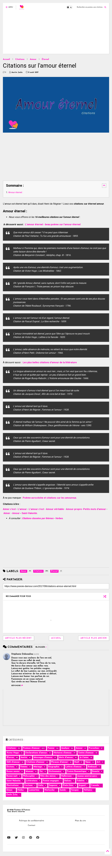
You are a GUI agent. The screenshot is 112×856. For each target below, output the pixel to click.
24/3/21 (36, 654)
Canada (95, 785)
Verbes (59, 518)
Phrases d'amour (59, 762)
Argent (82, 785)
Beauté (95, 771)
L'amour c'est (36, 509)
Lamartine (34, 790)
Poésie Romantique (76, 771)
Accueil (6, 59)
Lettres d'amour (73, 767)
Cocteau (28, 785)
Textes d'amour (86, 753)
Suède (63, 790)
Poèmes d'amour (31, 748)
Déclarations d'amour (36, 753)
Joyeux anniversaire (87, 776)
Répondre (17, 685)
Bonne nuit (12, 776)
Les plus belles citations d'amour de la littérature (50, 362)
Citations (19, 59)
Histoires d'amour (63, 753)
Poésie (51, 748)
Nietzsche (49, 790)
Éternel (45, 59)
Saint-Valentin (29, 513)
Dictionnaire (55, 771)
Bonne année (13, 771)
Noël (76, 762)
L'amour (22, 509)
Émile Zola (12, 795)
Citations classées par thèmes (37, 518)
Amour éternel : (15, 192)
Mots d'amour (66, 757)
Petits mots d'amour (94, 509)
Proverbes (94, 748)
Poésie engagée (51, 781)
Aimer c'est (9, 509)
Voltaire (88, 790)
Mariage (37, 767)
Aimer (7, 513)
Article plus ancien (94, 638)
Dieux (9, 790)
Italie (40, 785)
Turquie (75, 790)
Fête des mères (47, 776)
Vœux (87, 762)
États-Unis (68, 785)
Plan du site (80, 821)
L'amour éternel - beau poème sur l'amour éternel (53, 224)
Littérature (31, 781)
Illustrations (12, 785)
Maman (29, 771)
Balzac (67, 781)
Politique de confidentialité (31, 821)
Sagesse (53, 785)
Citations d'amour (35, 762)
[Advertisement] (56, 33)
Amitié (24, 757)
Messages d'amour (43, 757)
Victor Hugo (13, 753)
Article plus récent (18, 638)
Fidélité (80, 781)
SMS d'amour (13, 762)
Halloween (66, 776)
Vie (41, 771)
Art (98, 762)
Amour (33, 59)
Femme (23, 767)
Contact (31, 825)
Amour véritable (55, 509)
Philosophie (29, 776)
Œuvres (10, 757)
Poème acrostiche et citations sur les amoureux (49, 497)
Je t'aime (84, 757)
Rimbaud (92, 767)
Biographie (53, 767)
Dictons (10, 767)
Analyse (65, 748)
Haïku (20, 790)
